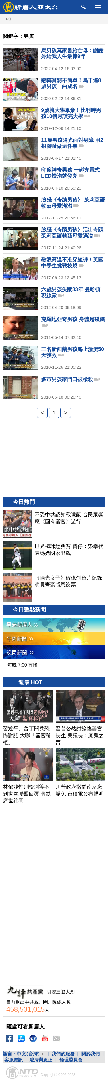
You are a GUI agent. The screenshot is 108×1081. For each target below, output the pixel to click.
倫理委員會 (70, 1059)
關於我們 (90, 1053)
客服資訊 (13, 1059)
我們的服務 (63, 1053)
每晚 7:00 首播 (22, 665)
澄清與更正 (40, 1059)
